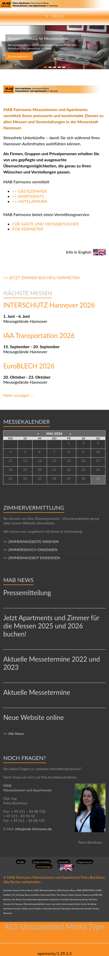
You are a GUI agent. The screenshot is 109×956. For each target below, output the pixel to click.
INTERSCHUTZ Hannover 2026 (49, 305)
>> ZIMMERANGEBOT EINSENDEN (31, 558)
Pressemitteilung (27, 593)
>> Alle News (13, 733)
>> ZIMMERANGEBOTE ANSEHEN (31, 541)
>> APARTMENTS (28, 196)
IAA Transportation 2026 (39, 335)
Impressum (84, 862)
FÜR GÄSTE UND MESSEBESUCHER (45, 223)
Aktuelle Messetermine (36, 692)
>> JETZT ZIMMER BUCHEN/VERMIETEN (41, 277)
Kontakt (63, 862)
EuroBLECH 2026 (28, 366)
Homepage (44, 867)
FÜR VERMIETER (27, 228)
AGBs (20, 862)
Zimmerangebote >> (19, 56)
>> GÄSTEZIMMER (29, 191)
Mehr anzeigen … (18, 395)
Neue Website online (33, 717)
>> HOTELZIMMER (29, 201)
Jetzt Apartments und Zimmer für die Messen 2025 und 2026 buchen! (51, 626)
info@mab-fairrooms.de (33, 829)
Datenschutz (41, 862)
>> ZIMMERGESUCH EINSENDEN (30, 549)
